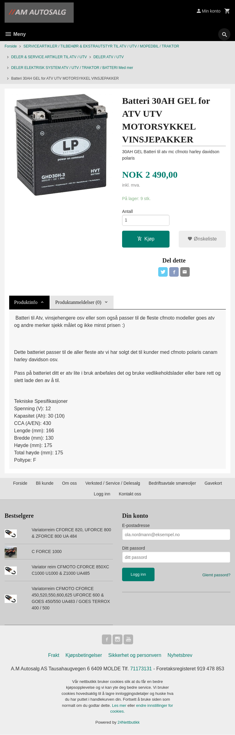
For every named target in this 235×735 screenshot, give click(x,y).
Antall (127, 211)
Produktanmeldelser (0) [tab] (78, 302)
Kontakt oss (130, 494)
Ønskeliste (202, 239)
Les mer (120, 706)
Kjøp (146, 239)
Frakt (53, 655)
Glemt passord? (216, 575)
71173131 (141, 669)
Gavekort (213, 483)
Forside (11, 46)
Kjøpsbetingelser (83, 655)
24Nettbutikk (129, 723)
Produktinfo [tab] (25, 302)
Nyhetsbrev (180, 655)
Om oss (69, 483)
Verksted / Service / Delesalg (112, 483)
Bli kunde (45, 483)
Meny (15, 34)
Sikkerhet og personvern (134, 655)
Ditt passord (133, 548)
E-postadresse (136, 526)
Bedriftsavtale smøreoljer (172, 483)
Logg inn (102, 494)
